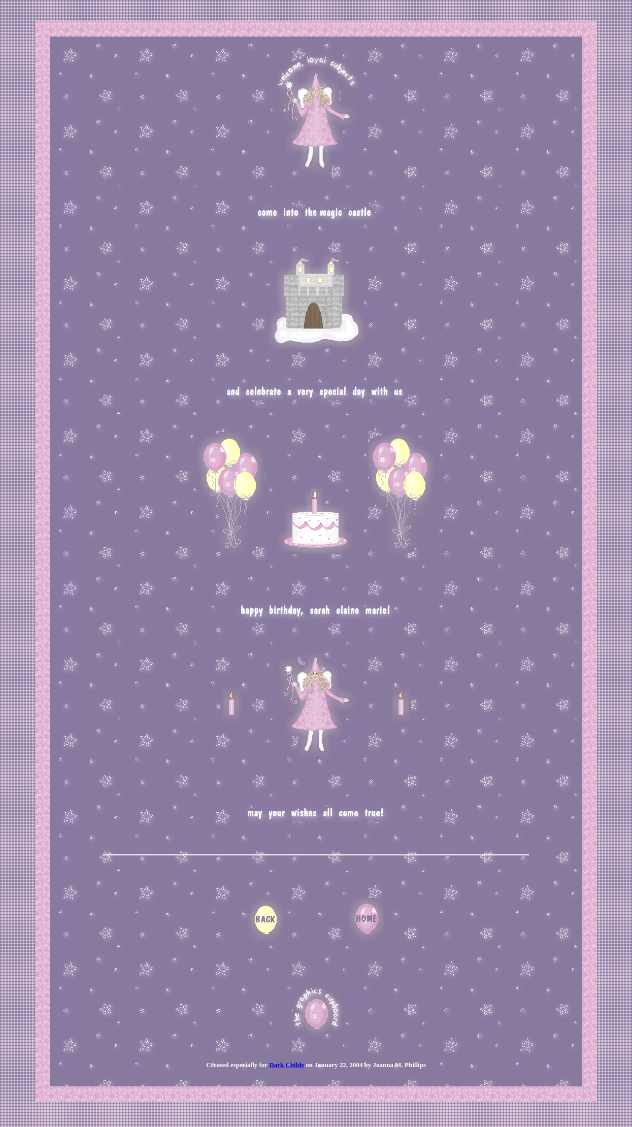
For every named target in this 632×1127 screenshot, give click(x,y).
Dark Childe (286, 1065)
